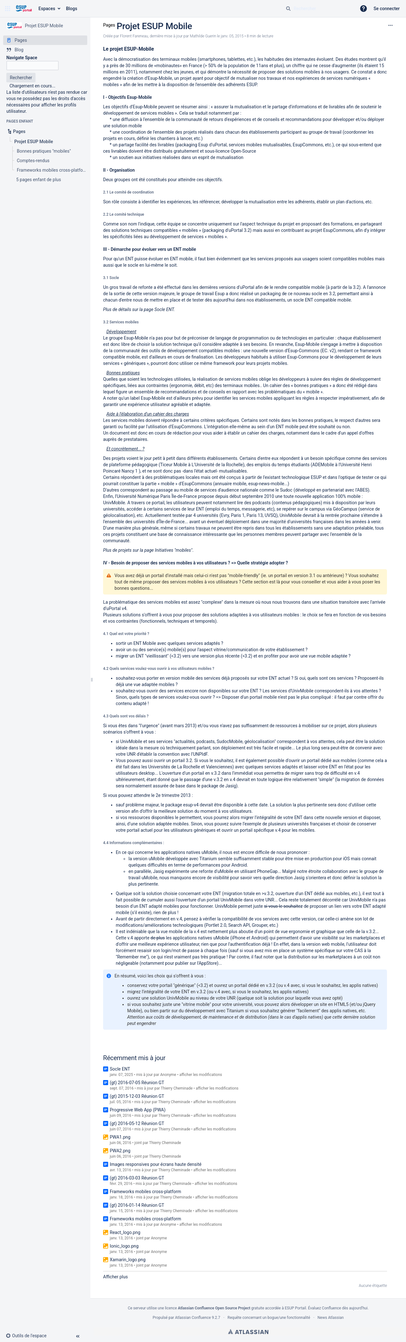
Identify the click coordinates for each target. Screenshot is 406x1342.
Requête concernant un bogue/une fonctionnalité (268, 1317)
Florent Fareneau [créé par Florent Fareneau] (134, 36)
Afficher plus (115, 1276)
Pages (109, 25)
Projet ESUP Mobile (154, 26)
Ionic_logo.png (124, 1246)
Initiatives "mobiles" (173, 550)
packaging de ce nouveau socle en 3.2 (297, 293)
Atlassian (248, 1331)
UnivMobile (114, 502)
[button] (7, 8)
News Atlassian (331, 1317)
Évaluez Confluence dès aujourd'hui (338, 1308)
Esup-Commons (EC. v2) (312, 350)
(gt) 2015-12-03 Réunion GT (137, 1096)
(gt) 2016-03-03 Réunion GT (137, 1177)
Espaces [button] (46, 8)
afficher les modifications (200, 1074)
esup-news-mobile (266, 483)
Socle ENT (164, 309)
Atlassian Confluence (193, 1317)
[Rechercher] (288, 8)
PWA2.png (120, 1150)
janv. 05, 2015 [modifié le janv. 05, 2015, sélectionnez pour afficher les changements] (232, 36)
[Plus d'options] (390, 25)
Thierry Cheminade (177, 1088)
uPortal (247, 287)
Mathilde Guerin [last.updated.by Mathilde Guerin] (203, 36)
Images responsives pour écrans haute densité (155, 1164)
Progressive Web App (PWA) (138, 1109)
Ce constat (361, 71)
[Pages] (45, 40)
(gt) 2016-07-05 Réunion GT (137, 1082)
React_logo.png (125, 1232)
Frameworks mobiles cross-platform (145, 1191)
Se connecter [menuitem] (387, 8)
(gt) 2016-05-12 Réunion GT (137, 1123)
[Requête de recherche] (318, 8)
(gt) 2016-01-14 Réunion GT (137, 1205)
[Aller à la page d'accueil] (23, 8)
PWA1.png (120, 1137)
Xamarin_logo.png (128, 1259)
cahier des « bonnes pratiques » (300, 385)
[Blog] (45, 49)
